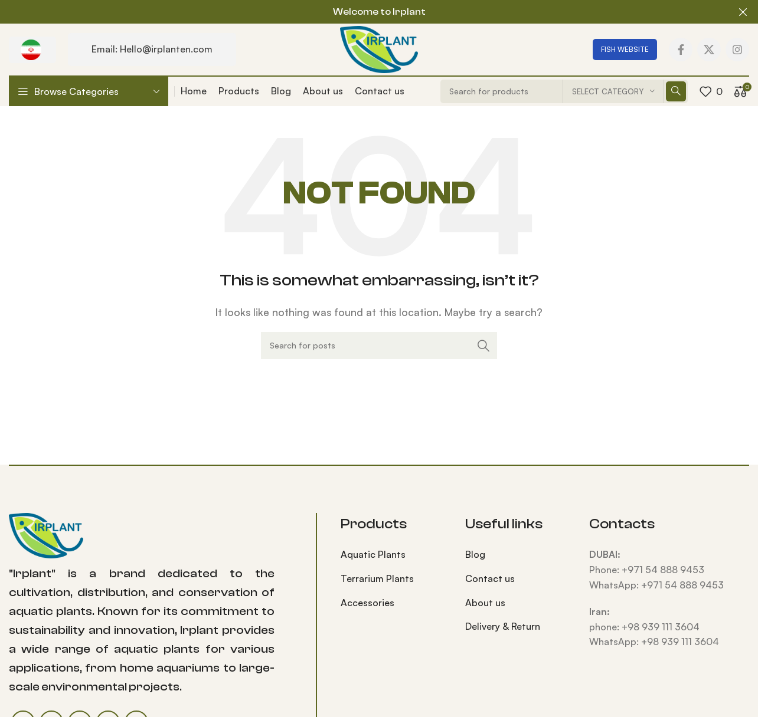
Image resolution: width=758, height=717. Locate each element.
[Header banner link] (361, 12)
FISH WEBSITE (625, 48)
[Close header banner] (743, 12)
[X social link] (709, 49)
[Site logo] (378, 48)
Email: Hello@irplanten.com (152, 49)
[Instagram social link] (737, 49)
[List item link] (394, 555)
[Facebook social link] (680, 49)
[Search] (379, 345)
